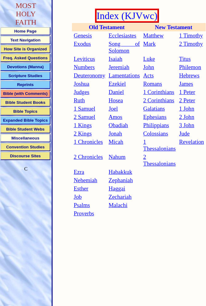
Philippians (156, 125)
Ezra (79, 172)
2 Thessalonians (159, 160)
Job (78, 197)
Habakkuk (120, 172)
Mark (149, 44)
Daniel (116, 92)
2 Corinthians (158, 100)
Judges (81, 92)
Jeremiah (119, 67)
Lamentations (124, 75)
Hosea (116, 100)
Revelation (191, 142)
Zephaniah (121, 180)
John (148, 67)
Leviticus (84, 59)
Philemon (190, 67)
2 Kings (83, 133)
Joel (113, 108)
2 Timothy (191, 44)
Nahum (117, 157)
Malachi (118, 205)
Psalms (82, 205)
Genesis (83, 35)
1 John (186, 108)
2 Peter (187, 100)
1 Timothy (191, 35)
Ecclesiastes (122, 35)
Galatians (154, 108)
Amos (115, 117)
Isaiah (115, 59)
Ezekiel (117, 83)
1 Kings (83, 125)
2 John (186, 117)
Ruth (79, 100)
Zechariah (120, 197)
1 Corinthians (158, 92)
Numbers (84, 67)
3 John (186, 125)
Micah (116, 142)
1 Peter (187, 92)
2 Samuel (84, 117)
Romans (152, 83)
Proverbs (84, 213)
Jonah (115, 133)
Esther (81, 188)
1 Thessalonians (159, 145)
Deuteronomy (89, 75)
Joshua (81, 83)
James (186, 83)
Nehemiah (85, 180)
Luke (149, 59)
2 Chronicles (88, 157)
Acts (148, 75)
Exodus (82, 44)
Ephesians (155, 117)
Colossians (155, 133)
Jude (184, 133)
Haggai (117, 188)
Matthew (153, 35)
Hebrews (189, 75)
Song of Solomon (124, 47)
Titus (185, 59)
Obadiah (118, 125)
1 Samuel (84, 108)
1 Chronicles (88, 142)
